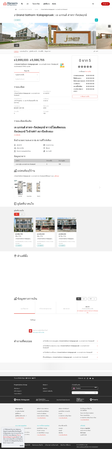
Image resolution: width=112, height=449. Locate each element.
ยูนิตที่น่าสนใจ (33, 51)
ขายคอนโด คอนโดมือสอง (43, 411)
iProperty (94, 399)
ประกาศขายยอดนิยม (21, 426)
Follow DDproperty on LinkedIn (93, 378)
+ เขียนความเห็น (84, 96)
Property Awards (42, 399)
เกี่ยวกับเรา (17, 388)
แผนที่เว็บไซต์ (83, 435)
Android (28, 378)
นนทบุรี (60, 430)
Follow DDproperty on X (95, 378)
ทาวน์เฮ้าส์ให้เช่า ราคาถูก (43, 432)
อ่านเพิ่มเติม (17, 135)
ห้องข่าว (45, 388)
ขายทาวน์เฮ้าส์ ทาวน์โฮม (42, 415)
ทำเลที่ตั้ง (40, 51)
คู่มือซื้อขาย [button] (46, 4)
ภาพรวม (16, 51)
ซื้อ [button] (23, 4)
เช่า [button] (29, 4)
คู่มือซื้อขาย (18, 413)
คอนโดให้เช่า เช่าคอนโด (64, 411)
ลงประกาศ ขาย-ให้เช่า (85, 430)
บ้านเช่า (60, 413)
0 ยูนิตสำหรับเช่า (26, 79)
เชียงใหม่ (61, 432)
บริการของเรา (18, 391)
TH (94, 4)
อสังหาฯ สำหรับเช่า (64, 408)
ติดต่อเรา (45, 385)
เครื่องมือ (82, 426)
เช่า (84, 299)
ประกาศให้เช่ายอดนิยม (43, 426)
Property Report (80, 400)
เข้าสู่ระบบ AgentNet (85, 428)
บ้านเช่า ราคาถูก (41, 430)
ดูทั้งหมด (56, 176)
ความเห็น (88, 71)
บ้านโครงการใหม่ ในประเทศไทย (86, 409)
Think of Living (21, 400)
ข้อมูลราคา (48, 51)
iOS (34, 378)
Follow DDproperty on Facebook (85, 378)
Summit (63, 399)
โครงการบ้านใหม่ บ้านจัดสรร (87, 413)
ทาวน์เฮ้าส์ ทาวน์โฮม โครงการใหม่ (88, 417)
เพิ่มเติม (55, 4)
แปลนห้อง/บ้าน (24, 51)
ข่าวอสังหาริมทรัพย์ (19, 411)
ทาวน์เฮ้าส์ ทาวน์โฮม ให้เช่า (65, 415)
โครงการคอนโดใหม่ (85, 415)
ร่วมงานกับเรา (18, 393)
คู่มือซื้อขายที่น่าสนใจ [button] (21, 416)
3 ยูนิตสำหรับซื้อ (26, 74)
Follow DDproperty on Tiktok (97, 378)
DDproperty (19, 408)
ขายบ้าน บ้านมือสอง (41, 413)
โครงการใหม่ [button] (37, 4)
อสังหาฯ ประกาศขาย (42, 408)
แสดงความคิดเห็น (47, 391)
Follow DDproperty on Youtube (90, 378)
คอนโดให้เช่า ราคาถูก (42, 428)
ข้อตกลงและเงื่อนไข (37, 445)
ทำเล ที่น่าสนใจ (63, 426)
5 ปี (91, 299)
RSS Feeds (83, 432)
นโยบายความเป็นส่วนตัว (51, 445)
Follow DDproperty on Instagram (87, 378)
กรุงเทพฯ (61, 428)
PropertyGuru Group (20, 385)
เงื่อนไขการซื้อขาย (65, 445)
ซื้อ (16, 214)
